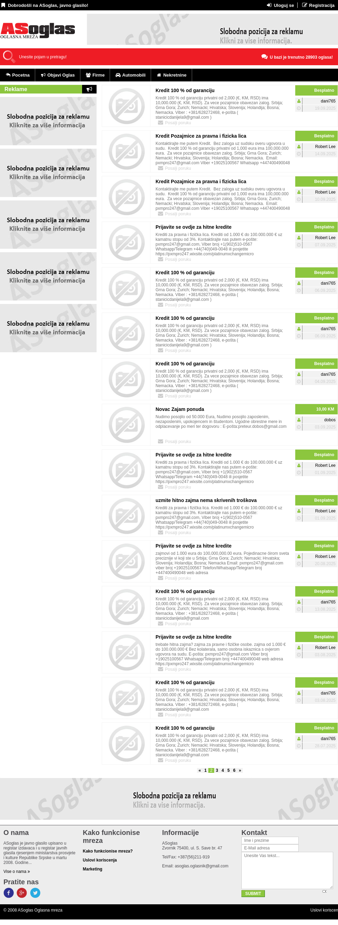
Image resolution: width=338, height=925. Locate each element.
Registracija (318, 5)
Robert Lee (325, 146)
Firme (95, 75)
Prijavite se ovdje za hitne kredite (193, 227)
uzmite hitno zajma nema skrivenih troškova (206, 500)
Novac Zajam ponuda (180, 409)
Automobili (130, 75)
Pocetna (17, 75)
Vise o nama (16, 871)
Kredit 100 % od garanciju (185, 90)
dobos (330, 419)
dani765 (328, 101)
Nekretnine (171, 75)
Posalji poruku (174, 122)
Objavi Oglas (57, 75)
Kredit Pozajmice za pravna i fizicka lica (201, 136)
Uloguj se (280, 5)
